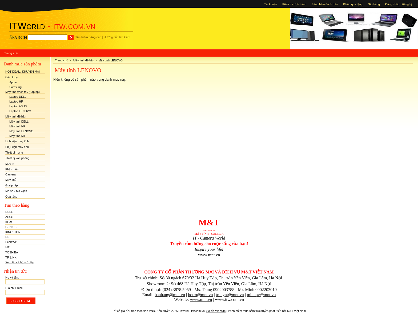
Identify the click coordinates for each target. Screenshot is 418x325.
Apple (13, 82)
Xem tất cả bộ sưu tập (19, 262)
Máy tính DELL (19, 121)
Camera (10, 174)
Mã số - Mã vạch (16, 191)
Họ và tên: (12, 277)
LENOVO (11, 242)
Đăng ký (408, 4)
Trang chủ (61, 60)
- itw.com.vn (52, 26)
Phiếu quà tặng (353, 4)
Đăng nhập (392, 4)
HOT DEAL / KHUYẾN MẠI (22, 71)
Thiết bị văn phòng (17, 158)
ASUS (9, 216)
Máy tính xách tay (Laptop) (22, 91)
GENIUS (11, 227)
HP (7, 237)
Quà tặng (11, 196)
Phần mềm (12, 169)
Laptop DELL (17, 96)
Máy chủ (11, 179)
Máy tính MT (17, 136)
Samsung (15, 87)
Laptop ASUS (18, 106)
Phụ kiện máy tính (17, 146)
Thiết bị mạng (14, 152)
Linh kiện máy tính (17, 141)
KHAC (9, 222)
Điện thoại (11, 77)
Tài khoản (270, 4)
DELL (9, 211)
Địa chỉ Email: (14, 287)
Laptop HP (16, 101)
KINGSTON (13, 232)
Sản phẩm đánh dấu (325, 4)
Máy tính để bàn (15, 116)
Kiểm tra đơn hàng (294, 4)
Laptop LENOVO (20, 111)
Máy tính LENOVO (21, 131)
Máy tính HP (17, 126)
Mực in (9, 163)
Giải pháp (11, 185)
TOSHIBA (11, 252)
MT (7, 247)
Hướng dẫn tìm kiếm (117, 37)
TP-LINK (11, 257)
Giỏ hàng (374, 4)
